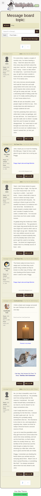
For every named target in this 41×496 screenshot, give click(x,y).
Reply (19, 139)
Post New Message (30, 39)
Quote (28, 139)
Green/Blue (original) (20, 494)
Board (6, 25)
